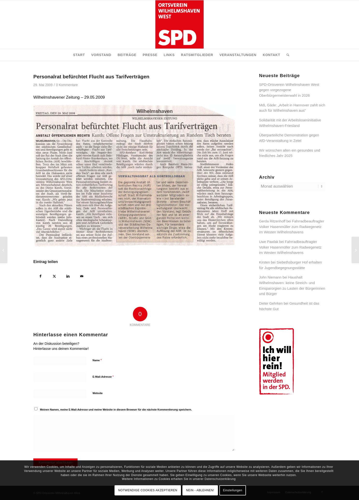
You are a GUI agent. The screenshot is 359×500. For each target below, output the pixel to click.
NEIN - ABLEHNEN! (200, 490)
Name (97, 360)
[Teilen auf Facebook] (40, 275)
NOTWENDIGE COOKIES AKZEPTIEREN (147, 490)
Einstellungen (232, 490)
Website (98, 393)
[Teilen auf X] (54, 275)
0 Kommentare (67, 85)
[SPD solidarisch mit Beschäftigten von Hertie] (3, 250)
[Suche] (286, 55)
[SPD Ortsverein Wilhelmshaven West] (179, 24)
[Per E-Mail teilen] (81, 275)
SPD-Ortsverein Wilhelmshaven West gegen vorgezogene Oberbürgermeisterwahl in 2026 (289, 89)
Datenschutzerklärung (220, 479)
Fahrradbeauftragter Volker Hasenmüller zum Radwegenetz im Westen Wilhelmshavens (291, 226)
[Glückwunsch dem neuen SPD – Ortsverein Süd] (355, 250)
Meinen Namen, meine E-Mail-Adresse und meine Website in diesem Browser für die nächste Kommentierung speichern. (116, 409)
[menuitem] (79, 55)
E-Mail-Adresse (103, 376)
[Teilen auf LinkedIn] (68, 275)
